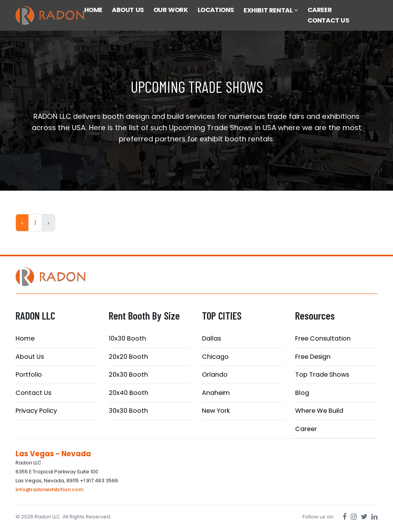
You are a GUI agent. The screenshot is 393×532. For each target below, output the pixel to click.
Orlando (215, 374)
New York (216, 410)
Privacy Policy (36, 410)
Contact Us (33, 392)
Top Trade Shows (322, 374)
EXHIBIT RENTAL (270, 10)
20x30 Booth (128, 374)
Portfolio (29, 374)
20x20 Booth (128, 356)
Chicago (215, 356)
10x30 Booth (127, 338)
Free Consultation (323, 338)
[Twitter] (364, 516)
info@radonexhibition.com (49, 489)
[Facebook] (345, 516)
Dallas (211, 338)
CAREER (320, 9)
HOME (93, 9)
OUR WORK (170, 9)
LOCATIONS (216, 9)
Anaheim (216, 392)
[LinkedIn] (374, 516)
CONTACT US (329, 20)
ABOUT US (128, 9)
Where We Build (319, 410)
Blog (302, 392)
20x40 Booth (128, 392)
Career (306, 428)
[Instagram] (354, 516)
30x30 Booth (128, 410)
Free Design (312, 356)
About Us (30, 356)
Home (25, 338)
